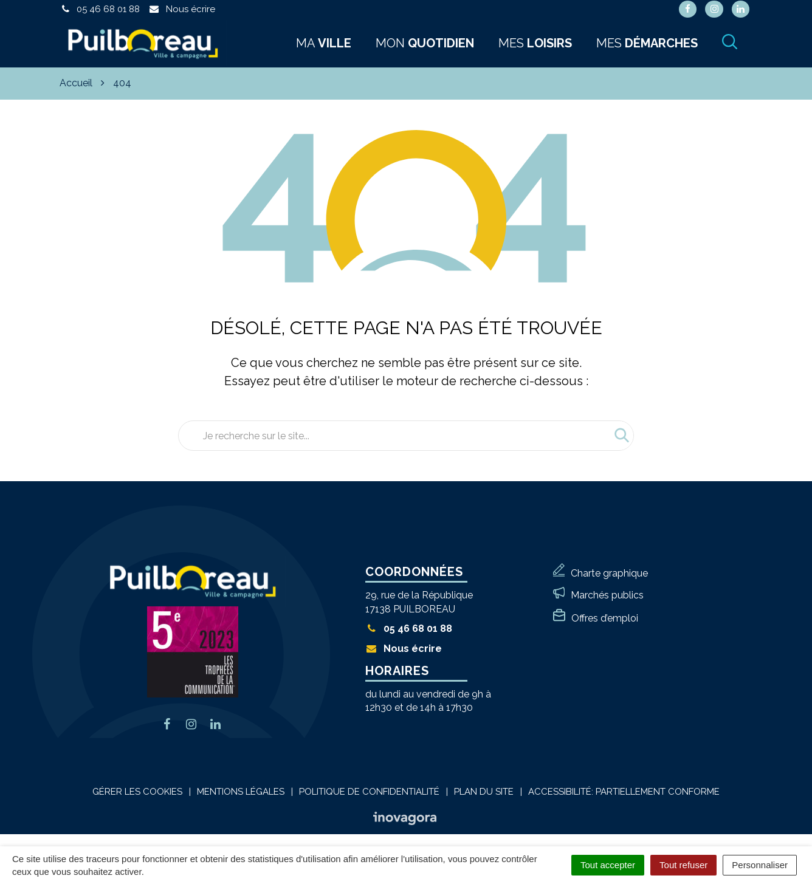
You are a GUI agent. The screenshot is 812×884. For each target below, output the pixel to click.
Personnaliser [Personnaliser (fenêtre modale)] (760, 865)
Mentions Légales (240, 791)
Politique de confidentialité (369, 791)
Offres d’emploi (604, 618)
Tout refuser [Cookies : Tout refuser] (683, 865)
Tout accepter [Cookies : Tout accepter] (607, 865)
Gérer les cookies (137, 791)
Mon (425, 43)
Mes (535, 43)
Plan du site (484, 791)
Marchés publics (607, 595)
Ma (323, 43)
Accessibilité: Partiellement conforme (624, 791)
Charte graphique (609, 573)
